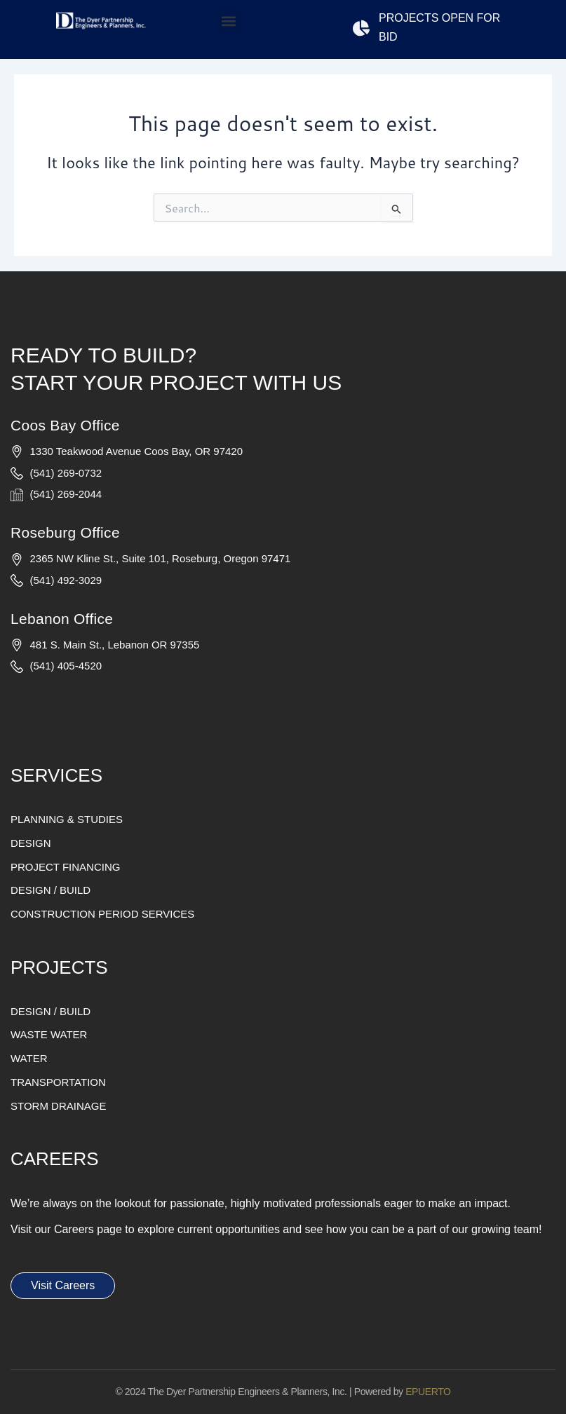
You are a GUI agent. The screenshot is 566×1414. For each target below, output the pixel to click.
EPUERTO (427, 1391)
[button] (229, 20)
